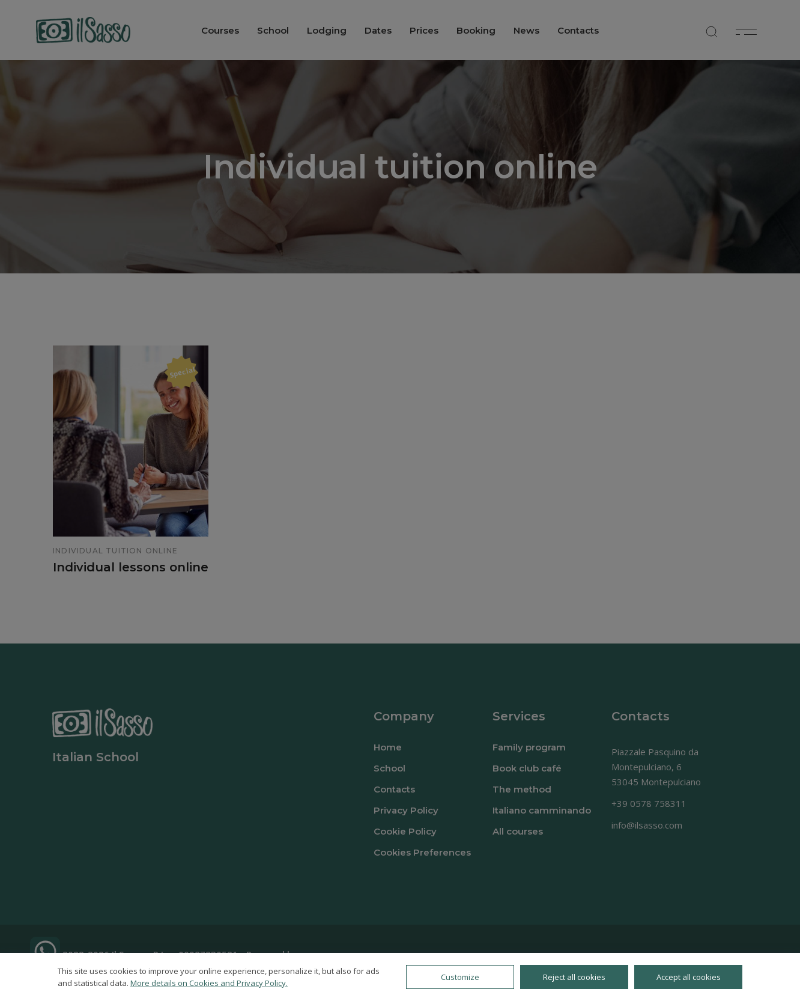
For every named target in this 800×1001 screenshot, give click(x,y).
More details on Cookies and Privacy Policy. (209, 983)
